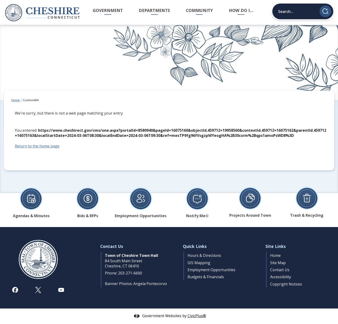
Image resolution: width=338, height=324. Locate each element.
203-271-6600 (130, 273)
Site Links (275, 246)
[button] (325, 11)
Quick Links (195, 246)
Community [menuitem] (199, 10)
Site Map (278, 262)
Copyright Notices (286, 284)
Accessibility (280, 276)
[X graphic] (38, 290)
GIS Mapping (199, 262)
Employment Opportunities (211, 269)
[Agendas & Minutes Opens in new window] (31, 200)
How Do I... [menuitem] (241, 10)
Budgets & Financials (206, 276)
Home (15, 100)
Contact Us (279, 269)
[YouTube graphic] (61, 290)
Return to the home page (37, 146)
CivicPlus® (197, 315)
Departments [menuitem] (154, 10)
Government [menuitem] (108, 10)
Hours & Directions (204, 255)
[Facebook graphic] (15, 290)
